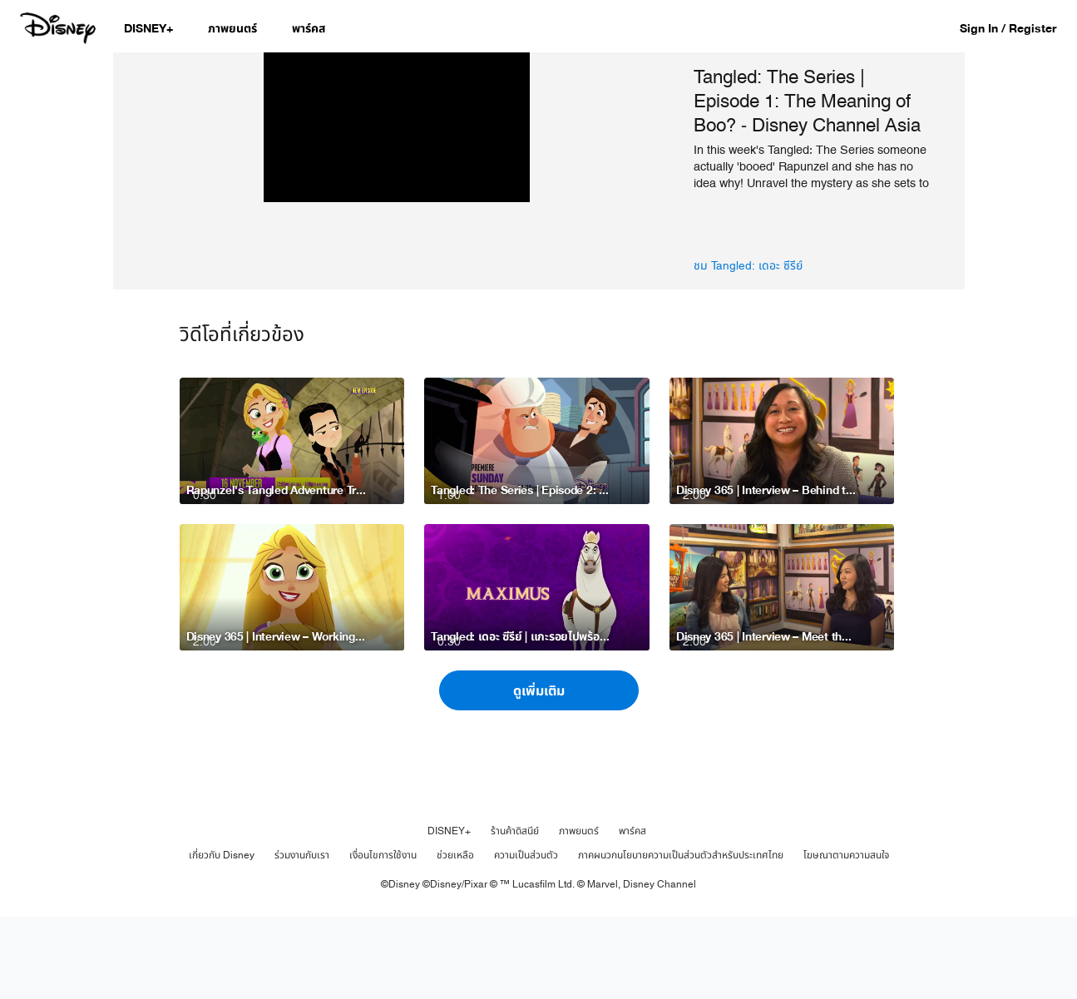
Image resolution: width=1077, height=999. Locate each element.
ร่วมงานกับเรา (301, 937)
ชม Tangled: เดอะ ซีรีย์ (748, 266)
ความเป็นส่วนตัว (526, 937)
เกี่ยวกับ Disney (221, 937)
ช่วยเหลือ (455, 937)
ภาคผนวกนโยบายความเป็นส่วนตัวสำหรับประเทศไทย (680, 937)
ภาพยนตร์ (579, 913)
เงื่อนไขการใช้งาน (383, 937)
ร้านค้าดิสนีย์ (515, 913)
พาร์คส (632, 913)
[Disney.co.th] (59, 28)
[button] (1016, 27)
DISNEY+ (449, 913)
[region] (397, 212)
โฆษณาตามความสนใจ (846, 937)
